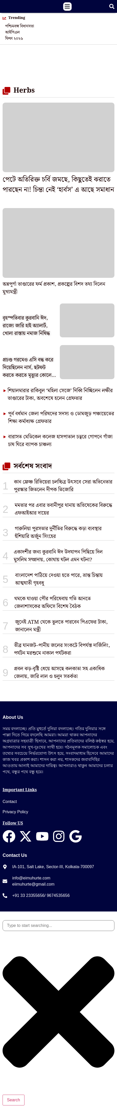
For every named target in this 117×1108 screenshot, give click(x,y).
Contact (10, 801)
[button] (67, 6)
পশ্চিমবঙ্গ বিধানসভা (19, 26)
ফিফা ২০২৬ (14, 39)
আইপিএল (12, 33)
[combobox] (58, 925)
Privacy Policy (15, 812)
